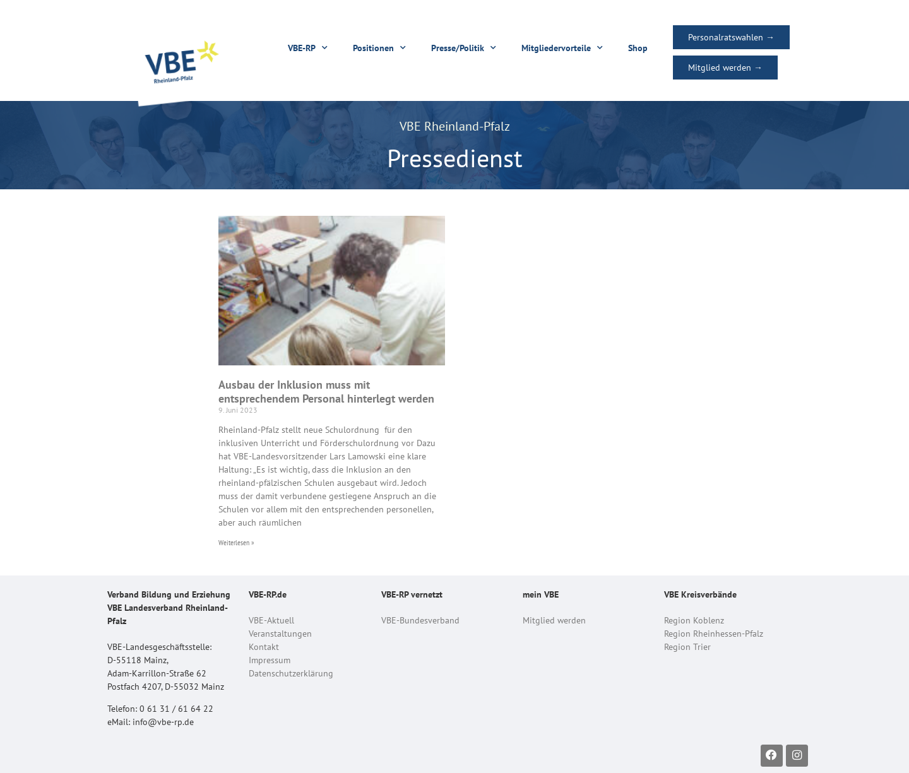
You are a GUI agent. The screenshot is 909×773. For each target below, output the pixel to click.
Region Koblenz (694, 620)
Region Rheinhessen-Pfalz (713, 633)
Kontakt (264, 646)
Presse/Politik (463, 47)
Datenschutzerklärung (291, 673)
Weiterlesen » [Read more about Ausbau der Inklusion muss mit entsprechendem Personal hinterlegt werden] (236, 542)
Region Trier (687, 646)
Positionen (379, 47)
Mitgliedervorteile (562, 47)
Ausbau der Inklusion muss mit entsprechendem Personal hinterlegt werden (326, 391)
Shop (638, 48)
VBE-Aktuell (271, 620)
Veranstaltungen (280, 633)
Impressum (269, 660)
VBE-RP (308, 47)
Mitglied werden (554, 620)
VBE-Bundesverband (420, 620)
